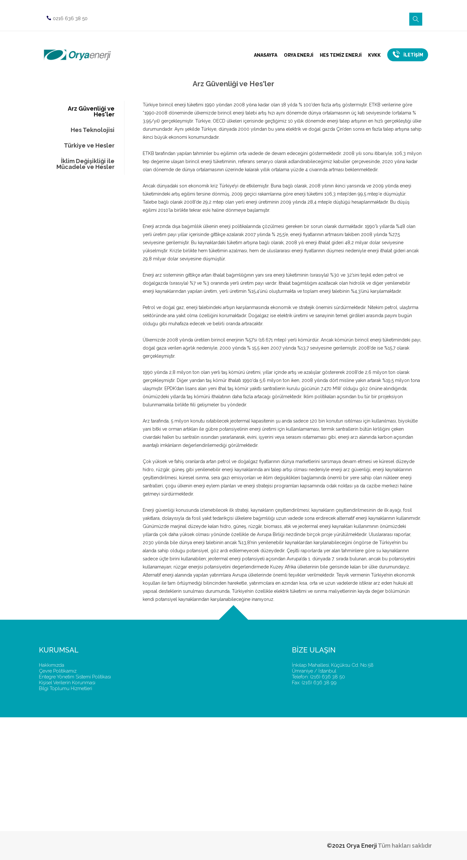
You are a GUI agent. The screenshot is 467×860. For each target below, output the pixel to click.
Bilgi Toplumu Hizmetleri (65, 688)
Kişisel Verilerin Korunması (67, 683)
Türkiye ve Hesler (89, 145)
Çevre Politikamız (58, 671)
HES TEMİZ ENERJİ (341, 55)
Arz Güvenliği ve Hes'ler (91, 111)
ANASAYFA (265, 55)
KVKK (374, 55)
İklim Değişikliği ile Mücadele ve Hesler (85, 164)
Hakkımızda (51, 665)
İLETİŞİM (407, 54)
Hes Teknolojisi (92, 129)
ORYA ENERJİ (298, 55)
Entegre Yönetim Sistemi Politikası (75, 677)
